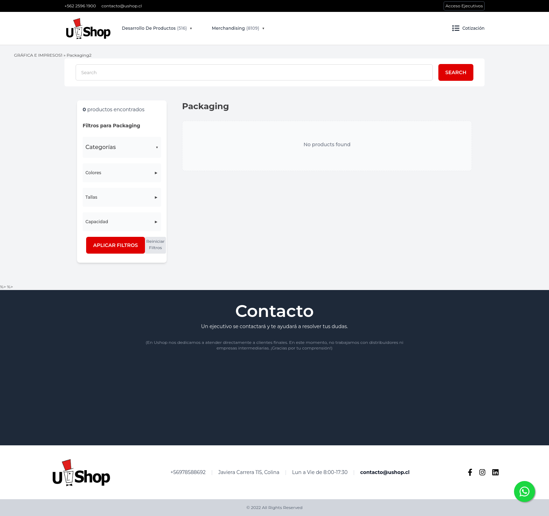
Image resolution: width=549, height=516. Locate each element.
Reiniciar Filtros (155, 244)
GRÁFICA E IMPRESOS (37, 55)
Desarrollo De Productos (154, 28)
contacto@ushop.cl (122, 5)
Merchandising (235, 28)
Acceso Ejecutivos (464, 5)
